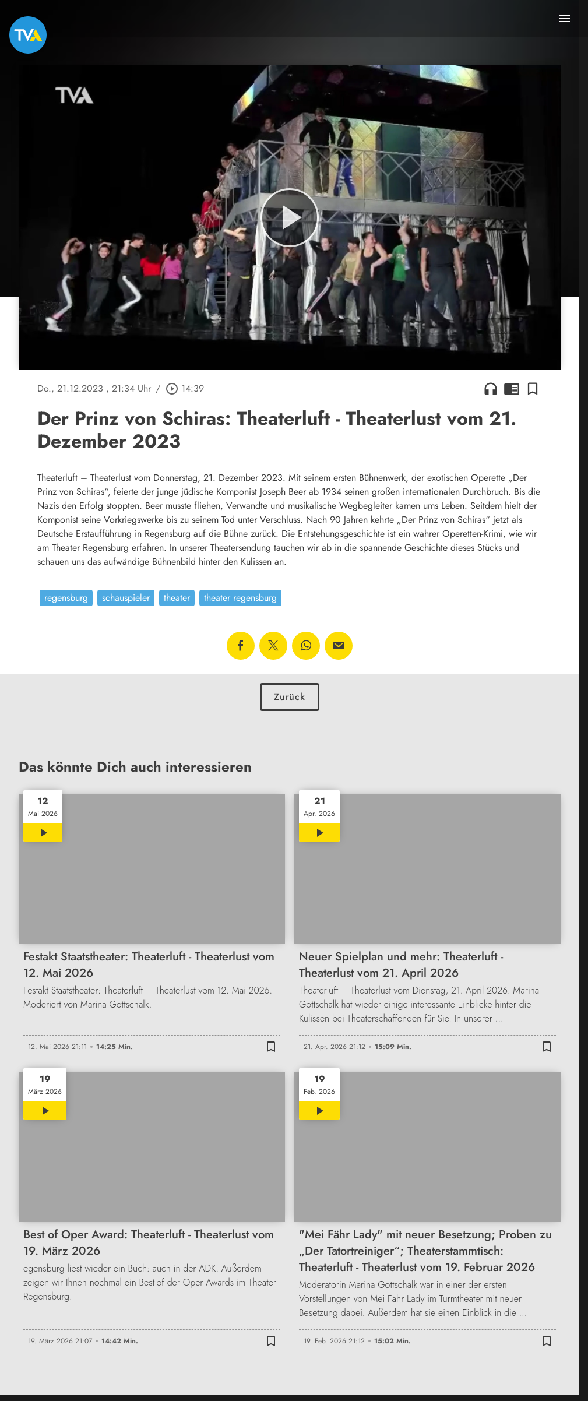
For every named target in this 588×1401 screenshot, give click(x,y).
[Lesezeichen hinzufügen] (532, 388)
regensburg (66, 597)
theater (177, 597)
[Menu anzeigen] (565, 19)
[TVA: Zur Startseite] (28, 35)
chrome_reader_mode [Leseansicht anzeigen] (512, 389)
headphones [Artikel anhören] (491, 389)
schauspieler (126, 597)
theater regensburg (240, 597)
